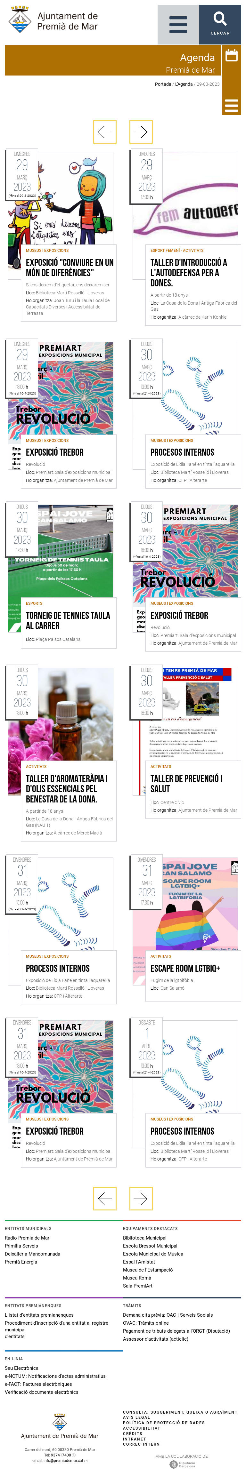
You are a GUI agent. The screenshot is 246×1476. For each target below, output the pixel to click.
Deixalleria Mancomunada (32, 1254)
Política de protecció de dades (164, 1423)
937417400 (61, 1455)
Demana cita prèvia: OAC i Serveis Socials (168, 1315)
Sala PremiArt (137, 1286)
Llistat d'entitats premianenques (39, 1315)
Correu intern (141, 1444)
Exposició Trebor (55, 453)
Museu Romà (137, 1278)
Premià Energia (21, 1262)
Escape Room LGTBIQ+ (185, 969)
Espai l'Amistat (139, 1262)
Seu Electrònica (21, 1368)
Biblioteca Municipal (145, 1238)
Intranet (134, 1439)
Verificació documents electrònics (41, 1392)
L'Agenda (184, 84)
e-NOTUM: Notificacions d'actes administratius (55, 1376)
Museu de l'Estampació (148, 1270)
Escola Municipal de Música (153, 1254)
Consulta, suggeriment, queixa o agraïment (180, 1412)
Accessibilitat (141, 1428)
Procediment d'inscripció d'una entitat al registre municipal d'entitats (56, 1329)
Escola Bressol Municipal (150, 1246)
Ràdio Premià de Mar (27, 1238)
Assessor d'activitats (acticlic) (155, 1339)
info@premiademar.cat (63, 1460)
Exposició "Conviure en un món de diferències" (70, 268)
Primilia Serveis (21, 1246)
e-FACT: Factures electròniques (38, 1384)
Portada (163, 84)
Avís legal (137, 1417)
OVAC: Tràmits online (146, 1323)
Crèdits (133, 1434)
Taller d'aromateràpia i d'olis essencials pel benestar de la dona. (67, 789)
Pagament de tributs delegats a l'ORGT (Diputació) (176, 1331)
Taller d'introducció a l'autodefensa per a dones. (189, 273)
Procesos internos (182, 453)
